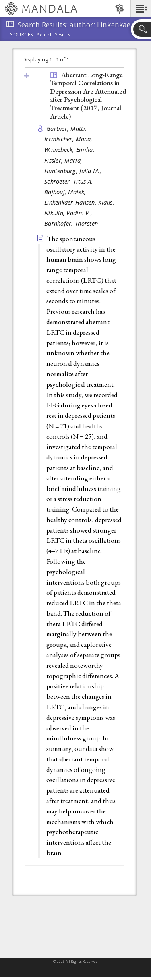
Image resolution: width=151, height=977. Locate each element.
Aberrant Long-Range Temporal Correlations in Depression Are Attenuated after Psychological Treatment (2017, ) (88, 95)
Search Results (53, 35)
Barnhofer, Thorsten (71, 223)
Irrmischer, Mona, (69, 139)
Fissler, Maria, (64, 160)
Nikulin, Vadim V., (69, 213)
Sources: (22, 35)
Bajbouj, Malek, (65, 192)
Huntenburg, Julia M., (73, 171)
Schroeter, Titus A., (70, 181)
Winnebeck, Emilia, (70, 149)
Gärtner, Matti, (67, 128)
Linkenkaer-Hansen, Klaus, (80, 202)
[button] (140, 8)
